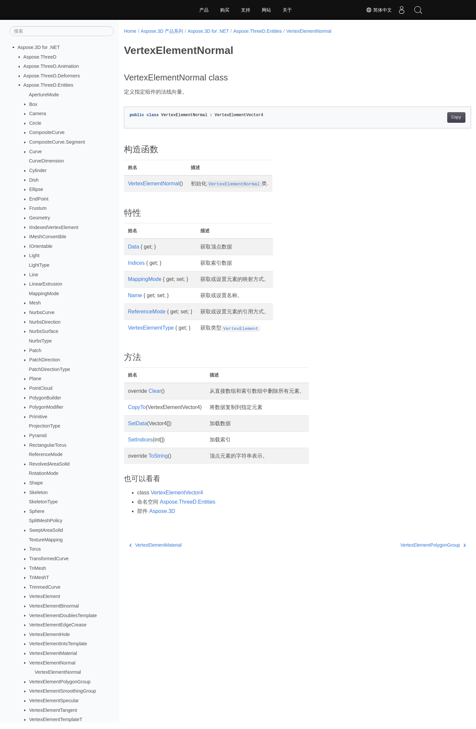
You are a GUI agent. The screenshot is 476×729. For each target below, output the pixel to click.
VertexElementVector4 (177, 492)
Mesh (35, 302)
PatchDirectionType (49, 369)
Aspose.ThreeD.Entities (48, 85)
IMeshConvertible (47, 236)
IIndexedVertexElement (53, 227)
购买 (224, 10)
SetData (137, 423)
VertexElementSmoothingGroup (62, 691)
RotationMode (44, 473)
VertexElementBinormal (54, 606)
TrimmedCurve (44, 587)
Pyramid (38, 435)
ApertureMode (44, 94)
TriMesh (37, 568)
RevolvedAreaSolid (49, 464)
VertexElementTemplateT (55, 719)
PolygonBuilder (45, 397)
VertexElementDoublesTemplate (63, 615)
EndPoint (38, 199)
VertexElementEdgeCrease (58, 624)
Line (33, 274)
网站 (266, 10)
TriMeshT (39, 577)
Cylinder (38, 170)
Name (135, 295)
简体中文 (379, 10)
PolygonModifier (46, 407)
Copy (432, 117)
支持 (245, 10)
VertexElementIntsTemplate (58, 643)
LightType (39, 265)
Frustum (38, 208)
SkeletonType (43, 501)
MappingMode (44, 293)
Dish (34, 180)
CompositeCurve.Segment (57, 142)
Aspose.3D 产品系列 (162, 31)
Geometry (39, 217)
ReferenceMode (45, 454)
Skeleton (38, 492)
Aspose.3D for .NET (39, 47)
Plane (35, 378)
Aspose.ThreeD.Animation (51, 66)
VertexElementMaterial (53, 653)
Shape (36, 482)
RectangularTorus (47, 445)
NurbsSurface (43, 331)
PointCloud (40, 388)
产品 (204, 10)
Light (34, 255)
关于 (287, 10)
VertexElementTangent (53, 710)
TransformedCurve (48, 558)
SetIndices (140, 439)
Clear (154, 391)
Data (133, 247)
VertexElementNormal (52, 662)
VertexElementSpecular (54, 700)
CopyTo (137, 407)
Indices (136, 263)
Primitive (38, 416)
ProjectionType (44, 426)
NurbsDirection (44, 322)
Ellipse (36, 189)
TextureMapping (45, 539)
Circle (35, 123)
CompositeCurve (46, 132)
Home (130, 31)
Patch (35, 350)
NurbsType (40, 340)
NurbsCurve (42, 312)
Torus (35, 549)
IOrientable (40, 246)
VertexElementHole (49, 634)
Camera (37, 113)
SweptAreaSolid (46, 530)
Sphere (36, 511)
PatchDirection (44, 359)
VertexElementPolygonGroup (60, 681)
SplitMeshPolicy (45, 520)
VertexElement (44, 596)
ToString (158, 456)
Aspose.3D (162, 511)
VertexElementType (151, 328)
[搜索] (62, 31)
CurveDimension (46, 160)
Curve (35, 151)
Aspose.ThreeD (40, 57)
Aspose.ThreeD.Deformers (51, 75)
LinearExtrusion (45, 284)
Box (33, 104)
